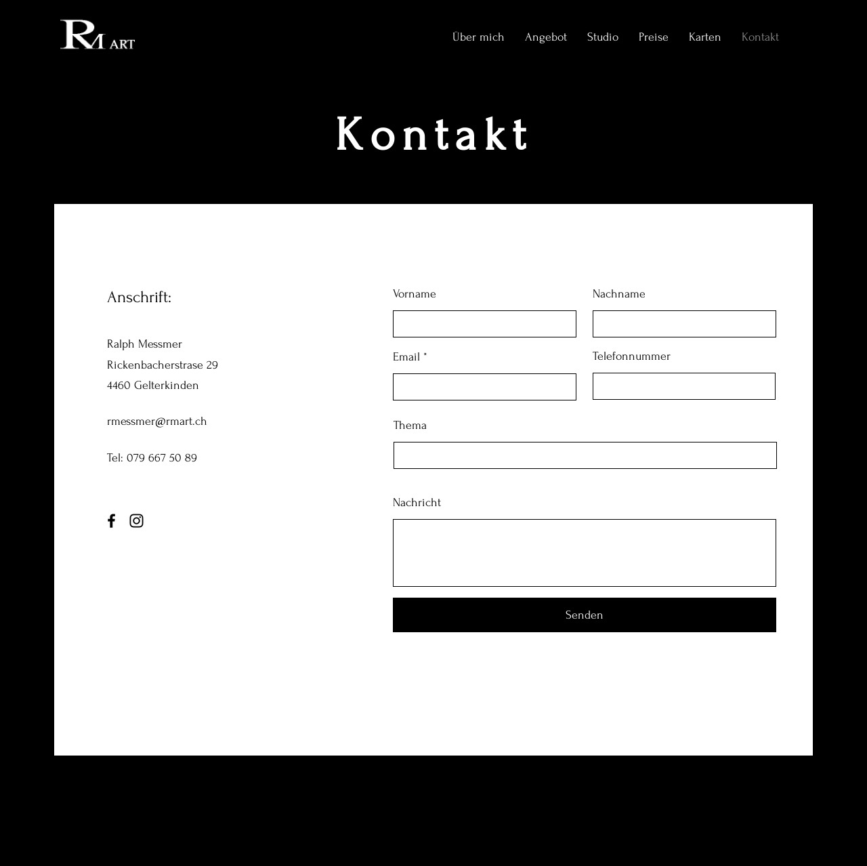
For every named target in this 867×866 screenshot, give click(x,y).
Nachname (619, 294)
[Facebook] (111, 521)
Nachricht (417, 503)
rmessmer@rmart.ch (157, 421)
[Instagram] (136, 521)
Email (406, 357)
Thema (410, 425)
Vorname (414, 294)
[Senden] (584, 615)
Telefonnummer (632, 356)
